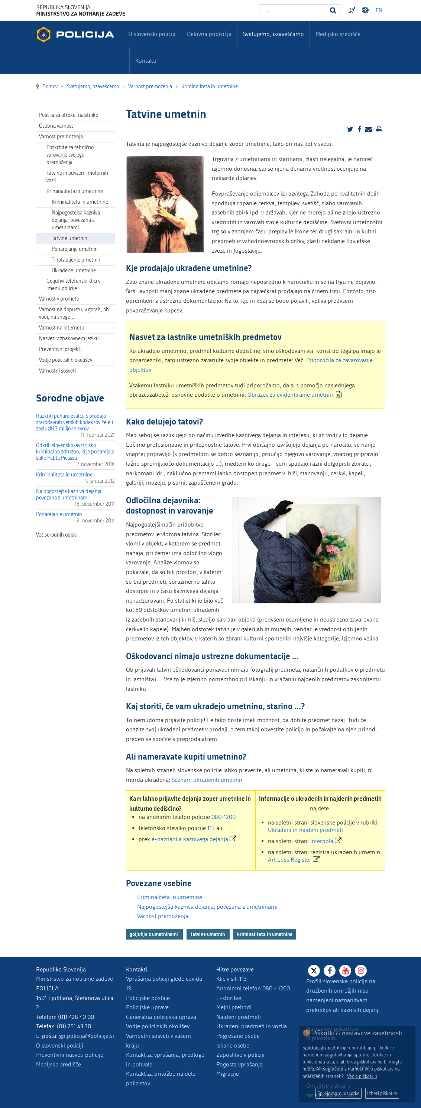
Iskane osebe (232, 1045)
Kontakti (145, 60)
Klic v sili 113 (231, 978)
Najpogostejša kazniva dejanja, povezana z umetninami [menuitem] (76, 220)
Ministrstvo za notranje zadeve (74, 978)
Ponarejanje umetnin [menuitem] (75, 249)
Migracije (227, 1073)
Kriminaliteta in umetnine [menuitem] (74, 191)
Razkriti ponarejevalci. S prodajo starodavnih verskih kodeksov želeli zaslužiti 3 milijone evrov (74, 422)
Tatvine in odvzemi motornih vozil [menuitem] (77, 177)
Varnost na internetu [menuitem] (61, 328)
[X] (314, 971)
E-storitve (228, 998)
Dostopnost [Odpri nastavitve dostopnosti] (366, 10)
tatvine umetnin (208, 934)
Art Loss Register (289, 859)
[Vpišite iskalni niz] (292, 10)
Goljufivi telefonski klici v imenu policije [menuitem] (73, 285)
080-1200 (223, 816)
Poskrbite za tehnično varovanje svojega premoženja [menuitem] (70, 154)
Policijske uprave (147, 1007)
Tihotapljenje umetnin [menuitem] (76, 260)
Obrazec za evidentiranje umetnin (290, 394)
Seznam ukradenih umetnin (207, 779)
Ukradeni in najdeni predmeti (305, 829)
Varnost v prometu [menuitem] (59, 299)
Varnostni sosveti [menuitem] (57, 371)
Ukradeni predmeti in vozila (251, 1026)
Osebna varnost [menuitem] (56, 126)
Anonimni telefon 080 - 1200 (253, 988)
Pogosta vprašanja (239, 1064)
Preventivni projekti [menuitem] (60, 349)
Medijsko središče (58, 1064)
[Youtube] (345, 971)
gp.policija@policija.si (86, 1035)
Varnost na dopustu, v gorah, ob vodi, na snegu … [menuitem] (74, 313)
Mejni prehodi (234, 1007)
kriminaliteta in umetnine (264, 934)
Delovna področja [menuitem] (209, 33)
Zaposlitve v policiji (240, 1054)
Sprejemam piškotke (338, 1093)
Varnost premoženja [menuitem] (61, 137)
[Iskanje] (333, 10)
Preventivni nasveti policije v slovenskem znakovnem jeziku (353, 10)
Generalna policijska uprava (161, 1016)
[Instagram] (361, 971)
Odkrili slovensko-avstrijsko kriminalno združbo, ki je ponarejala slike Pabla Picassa (75, 451)
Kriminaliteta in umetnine (64, 475)
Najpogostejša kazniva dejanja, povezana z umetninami (69, 494)
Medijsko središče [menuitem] (337, 33)
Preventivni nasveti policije (69, 1054)
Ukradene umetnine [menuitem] (74, 271)
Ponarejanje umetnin (59, 514)
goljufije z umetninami (154, 934)
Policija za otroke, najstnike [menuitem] (68, 115)
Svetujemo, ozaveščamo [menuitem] (273, 33)
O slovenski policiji (59, 1045)
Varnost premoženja (162, 915)
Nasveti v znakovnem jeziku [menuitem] (69, 338)
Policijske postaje (148, 998)
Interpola (321, 841)
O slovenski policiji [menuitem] (151, 33)
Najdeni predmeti (238, 1016)
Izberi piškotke (382, 1093)
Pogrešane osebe (238, 1035)
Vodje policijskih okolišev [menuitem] (65, 360)
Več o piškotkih (362, 1076)
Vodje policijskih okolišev (158, 1026)
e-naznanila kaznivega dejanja (190, 839)
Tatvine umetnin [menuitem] (69, 238)
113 (211, 828)
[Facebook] (330, 971)
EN (379, 10)
